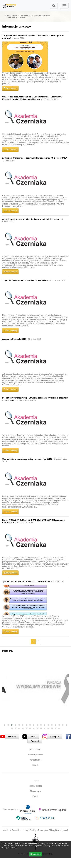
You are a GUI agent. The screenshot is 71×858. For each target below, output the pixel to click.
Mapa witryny (35, 791)
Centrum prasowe (35, 755)
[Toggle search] (54, 6)
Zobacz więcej (10, 88)
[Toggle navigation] (64, 6)
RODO (35, 781)
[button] (4, 724)
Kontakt (35, 765)
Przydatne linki (35, 760)
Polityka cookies (35, 786)
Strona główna (35, 750)
